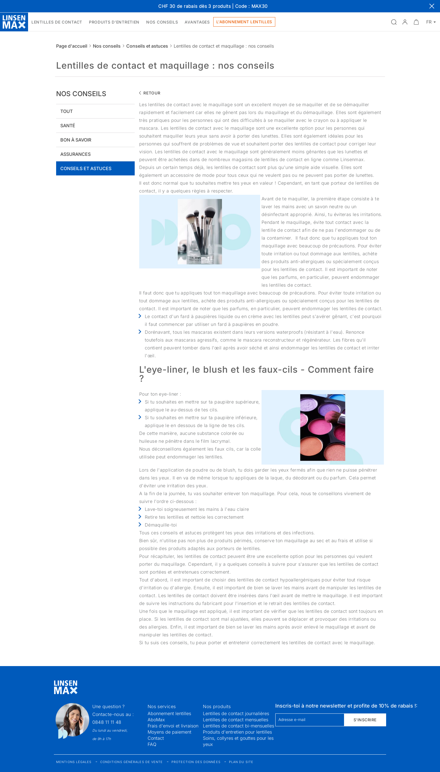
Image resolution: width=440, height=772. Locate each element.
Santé (67, 125)
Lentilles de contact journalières (236, 713)
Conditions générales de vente (131, 762)
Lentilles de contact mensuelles (235, 719)
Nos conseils (107, 46)
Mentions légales (74, 762)
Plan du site (241, 762)
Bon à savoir (75, 140)
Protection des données (196, 762)
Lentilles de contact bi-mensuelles (238, 726)
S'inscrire (365, 719)
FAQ (152, 744)
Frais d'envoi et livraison (173, 726)
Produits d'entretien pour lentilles (237, 732)
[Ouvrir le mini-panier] (416, 21)
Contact (156, 738)
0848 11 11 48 (107, 722)
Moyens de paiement (169, 732)
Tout (66, 111)
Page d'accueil (71, 46)
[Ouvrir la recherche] (393, 21)
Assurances (75, 154)
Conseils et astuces (147, 46)
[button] (405, 21)
